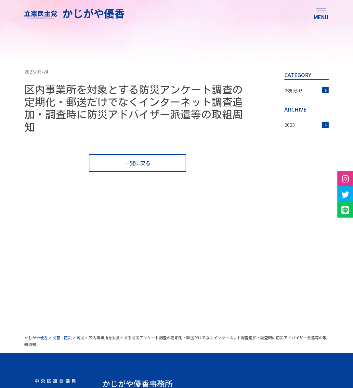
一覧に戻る (137, 163)
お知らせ (306, 90)
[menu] (321, 13)
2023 (306, 124)
